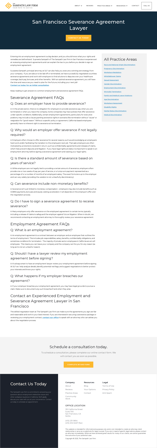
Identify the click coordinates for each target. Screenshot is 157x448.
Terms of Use (108, 386)
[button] (78, 5)
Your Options (90, 389)
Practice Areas (71, 393)
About (68, 386)
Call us (147, 5)
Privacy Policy (108, 389)
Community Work (70, 397)
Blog (86, 386)
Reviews (89, 5)
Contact (135, 5)
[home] (23, 5)
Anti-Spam (107, 393)
